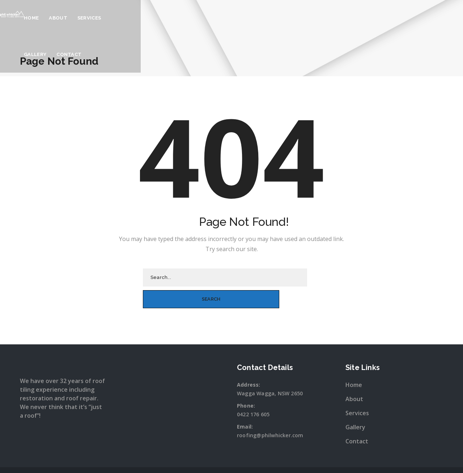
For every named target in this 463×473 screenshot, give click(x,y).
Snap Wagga (246, 459)
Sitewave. (307, 459)
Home (202, 18)
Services (260, 18)
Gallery (293, 18)
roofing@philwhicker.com (270, 413)
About (229, 18)
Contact (327, 18)
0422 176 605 (253, 392)
